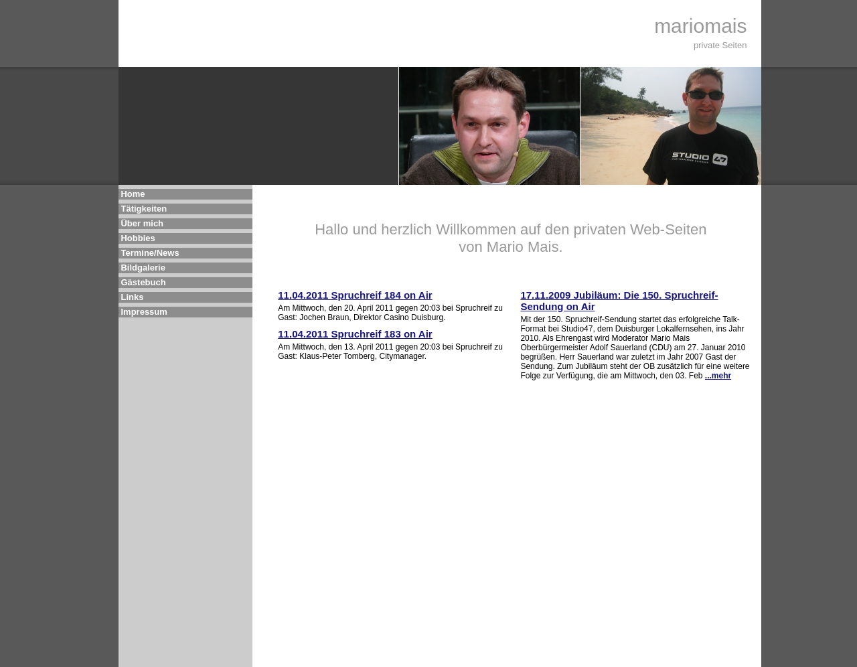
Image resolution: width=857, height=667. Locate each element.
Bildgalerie (143, 268)
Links (132, 297)
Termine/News (150, 253)
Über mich (142, 223)
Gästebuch (143, 282)
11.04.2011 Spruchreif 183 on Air (355, 334)
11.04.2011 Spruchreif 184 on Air (355, 295)
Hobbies (138, 238)
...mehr (718, 375)
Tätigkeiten (144, 209)
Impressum (144, 312)
